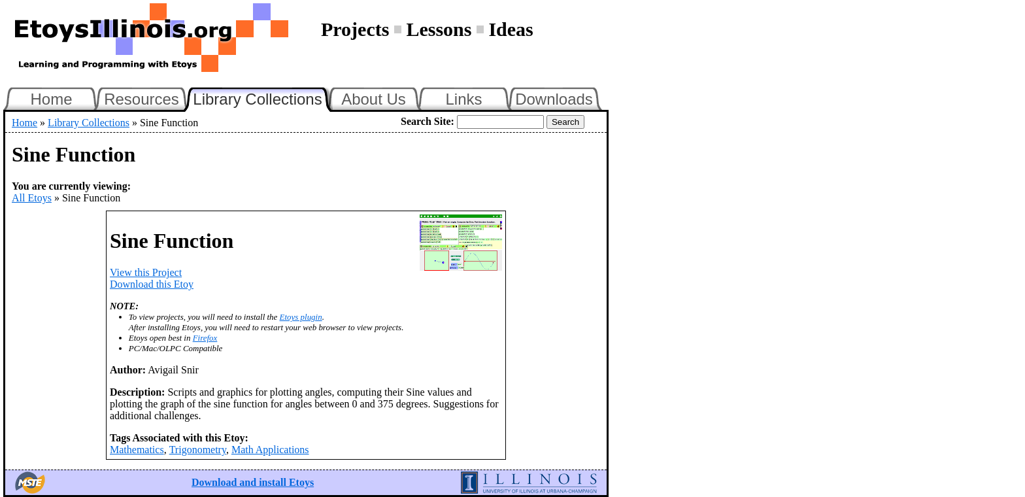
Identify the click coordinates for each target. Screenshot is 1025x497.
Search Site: (427, 121)
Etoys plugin (301, 317)
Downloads (554, 99)
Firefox (205, 338)
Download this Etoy (151, 284)
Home (51, 99)
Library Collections (263, 97)
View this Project (146, 272)
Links (463, 99)
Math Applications (270, 449)
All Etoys (32, 197)
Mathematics (137, 449)
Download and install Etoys (253, 482)
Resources (141, 99)
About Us (373, 99)
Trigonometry (197, 449)
